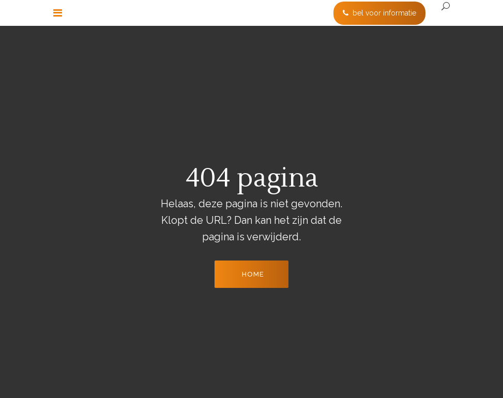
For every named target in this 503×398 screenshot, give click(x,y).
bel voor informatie (379, 13)
